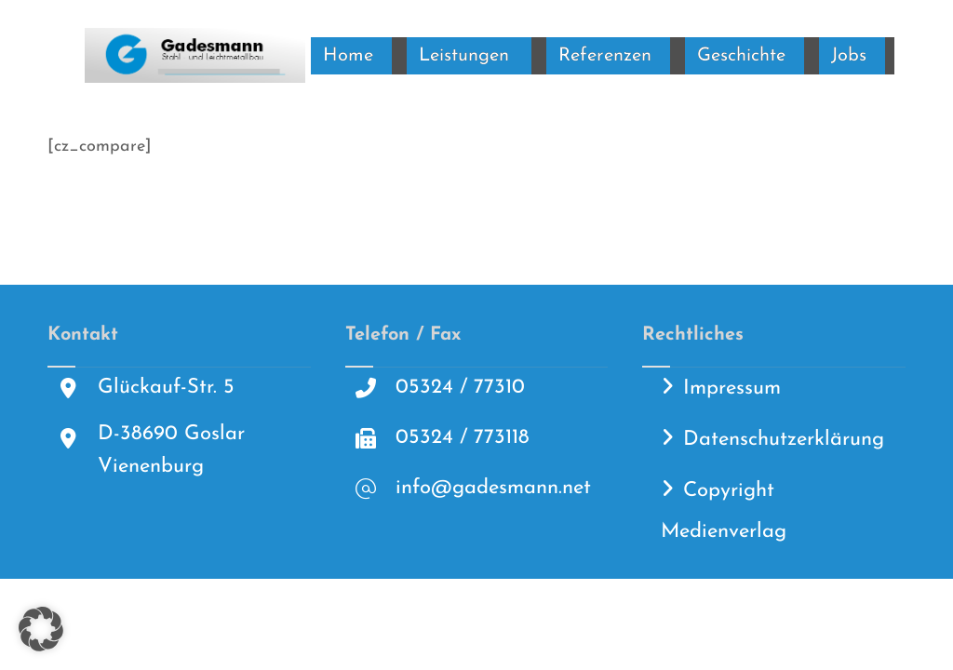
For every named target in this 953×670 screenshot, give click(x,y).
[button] (41, 629)
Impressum (732, 388)
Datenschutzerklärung (783, 439)
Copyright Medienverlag (723, 511)
